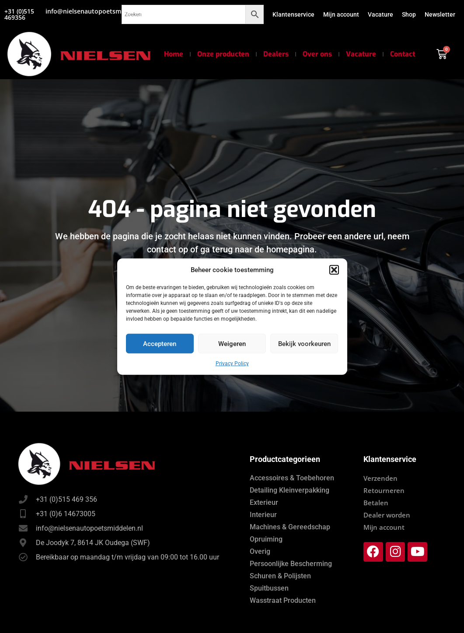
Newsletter (440, 14)
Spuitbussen (269, 588)
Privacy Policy (232, 363)
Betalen (375, 502)
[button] (334, 270)
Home (173, 54)
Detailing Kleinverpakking (289, 490)
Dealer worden (386, 515)
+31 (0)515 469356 (19, 14)
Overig (260, 551)
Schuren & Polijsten (280, 576)
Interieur (263, 515)
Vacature (380, 14)
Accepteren (159, 343)
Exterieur (264, 502)
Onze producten (223, 54)
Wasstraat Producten (283, 600)
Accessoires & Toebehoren (292, 478)
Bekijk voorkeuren (304, 343)
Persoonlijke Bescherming (291, 564)
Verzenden (380, 478)
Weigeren (232, 343)
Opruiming (266, 539)
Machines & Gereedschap (290, 527)
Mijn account (341, 14)
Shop (409, 14)
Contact (402, 54)
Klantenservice (293, 14)
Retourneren (384, 490)
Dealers (276, 54)
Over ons (317, 54)
